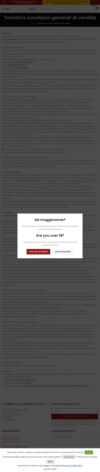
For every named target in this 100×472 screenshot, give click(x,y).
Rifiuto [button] (50, 462)
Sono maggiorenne (38, 252)
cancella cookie (50, 469)
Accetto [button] (88, 452)
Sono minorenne (63, 252)
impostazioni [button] (69, 457)
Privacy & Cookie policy (72, 465)
